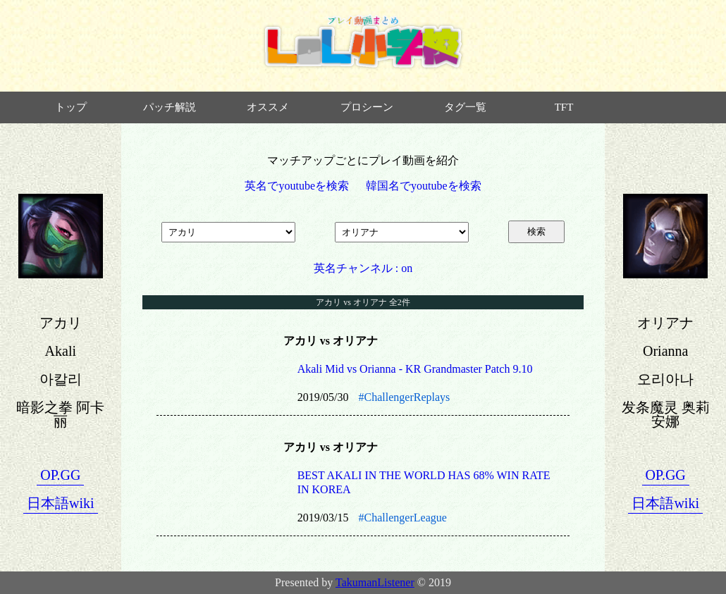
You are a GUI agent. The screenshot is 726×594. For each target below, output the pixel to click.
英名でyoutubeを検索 (297, 186)
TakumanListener (375, 582)
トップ (71, 107)
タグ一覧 (465, 107)
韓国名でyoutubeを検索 (423, 186)
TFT (564, 107)
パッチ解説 (169, 107)
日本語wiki (60, 503)
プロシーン (366, 107)
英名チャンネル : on (363, 268)
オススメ (268, 107)
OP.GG (60, 475)
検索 (536, 231)
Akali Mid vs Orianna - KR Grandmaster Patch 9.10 (415, 369)
